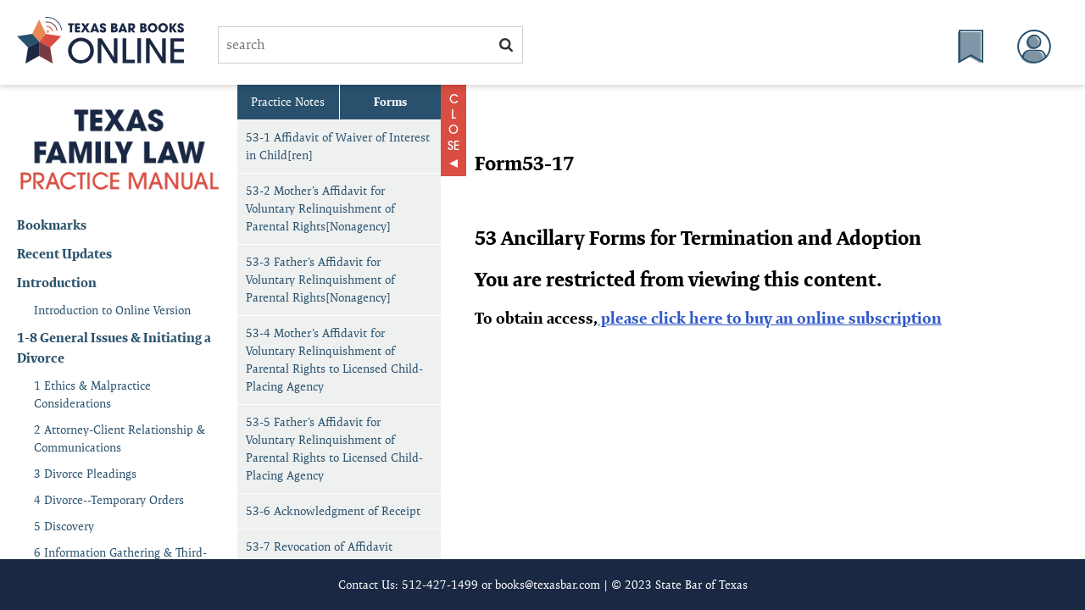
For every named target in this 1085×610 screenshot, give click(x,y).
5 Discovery (64, 526)
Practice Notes (288, 101)
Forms (390, 101)
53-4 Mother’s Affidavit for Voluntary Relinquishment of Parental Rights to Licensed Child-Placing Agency (334, 359)
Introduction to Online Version (112, 310)
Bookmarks (51, 225)
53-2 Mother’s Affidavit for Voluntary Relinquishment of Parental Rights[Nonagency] (320, 208)
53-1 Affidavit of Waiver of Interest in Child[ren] (338, 146)
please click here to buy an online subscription (770, 318)
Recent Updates (64, 254)
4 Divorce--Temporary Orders (109, 499)
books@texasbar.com (547, 584)
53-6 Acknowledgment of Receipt (333, 510)
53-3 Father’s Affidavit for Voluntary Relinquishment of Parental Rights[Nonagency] (320, 279)
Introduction (57, 282)
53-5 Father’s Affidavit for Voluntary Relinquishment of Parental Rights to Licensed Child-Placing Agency (334, 448)
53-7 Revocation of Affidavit (319, 546)
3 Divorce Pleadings (85, 473)
